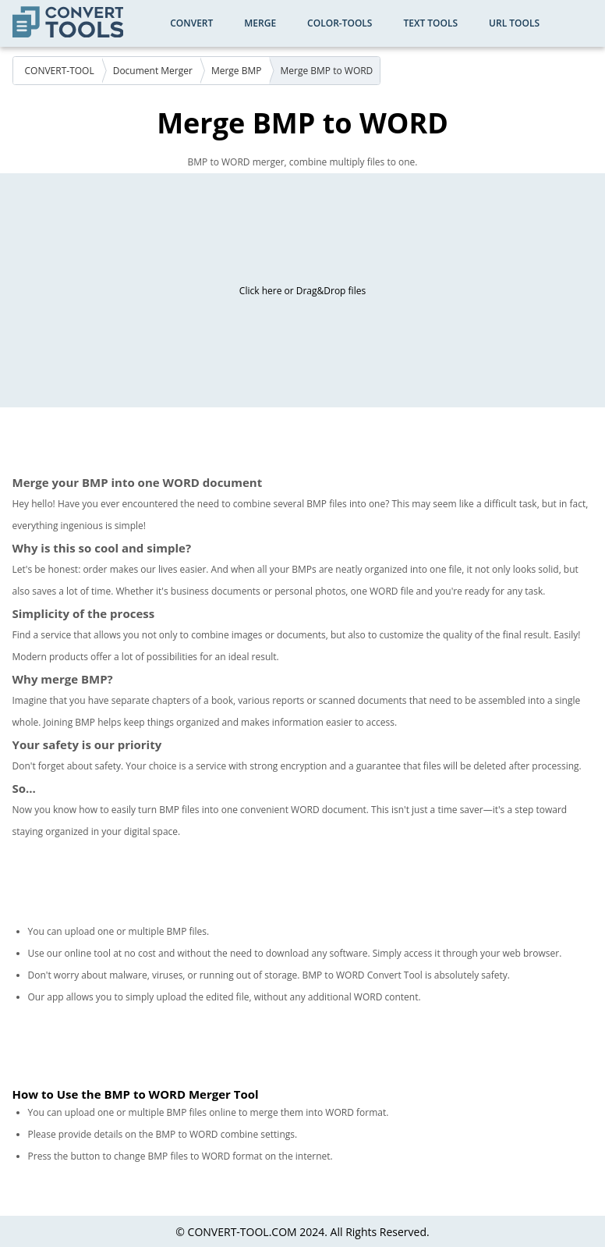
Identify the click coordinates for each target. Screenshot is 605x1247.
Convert (191, 23)
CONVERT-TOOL (59, 70)
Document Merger (153, 70)
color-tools (339, 23)
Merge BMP (236, 70)
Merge (260, 23)
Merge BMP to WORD (327, 70)
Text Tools (430, 23)
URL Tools (514, 23)
